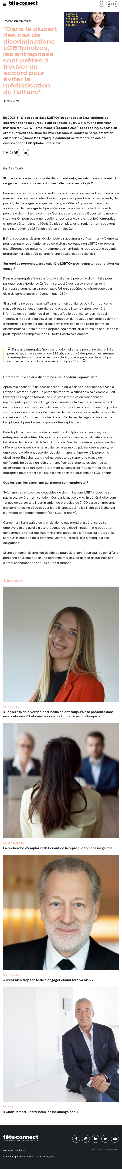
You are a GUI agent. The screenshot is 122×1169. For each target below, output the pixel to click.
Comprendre (18, 21)
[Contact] (101, 4)
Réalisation (105, 1149)
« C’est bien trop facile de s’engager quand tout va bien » (48, 980)
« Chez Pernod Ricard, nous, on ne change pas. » (41, 1112)
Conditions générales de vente (19, 1156)
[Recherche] (109, 4)
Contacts (20, 1150)
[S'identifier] (116, 4)
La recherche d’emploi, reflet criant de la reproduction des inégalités (57, 848)
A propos (8, 1150)
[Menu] (4, 4)
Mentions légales (45, 1156)
